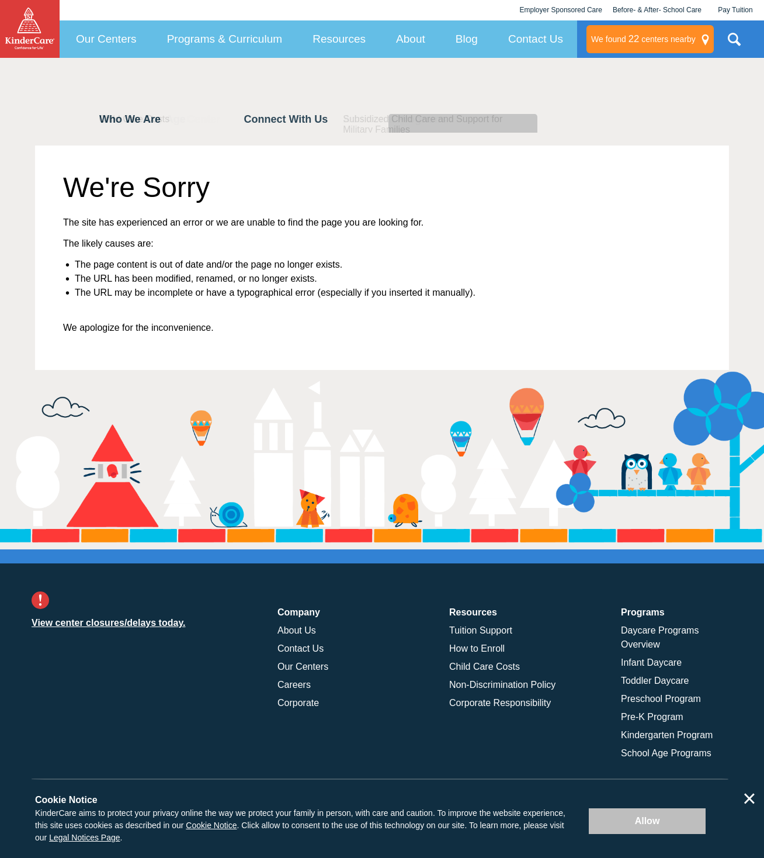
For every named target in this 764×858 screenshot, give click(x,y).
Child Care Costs (484, 667)
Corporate (298, 703)
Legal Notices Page (84, 837)
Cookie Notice (211, 825)
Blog (467, 39)
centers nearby (643, 39)
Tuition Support (480, 630)
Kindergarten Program (667, 735)
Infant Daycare (651, 662)
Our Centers (106, 39)
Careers (294, 685)
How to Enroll (477, 648)
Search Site (734, 44)
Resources (339, 39)
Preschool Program (661, 699)
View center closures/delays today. (109, 623)
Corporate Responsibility (500, 703)
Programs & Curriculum (224, 39)
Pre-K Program (652, 717)
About (410, 39)
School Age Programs (666, 753)
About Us (296, 630)
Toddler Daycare (655, 681)
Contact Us (535, 39)
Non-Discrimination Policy (502, 685)
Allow (647, 821)
